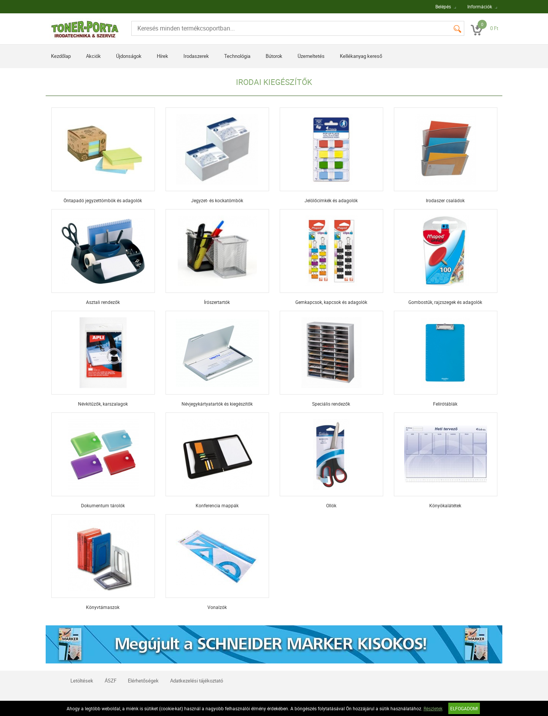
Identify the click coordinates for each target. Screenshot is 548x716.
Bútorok (274, 56)
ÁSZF (110, 680)
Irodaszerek (196, 56)
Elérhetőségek (143, 680)
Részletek (433, 708)
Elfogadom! (464, 708)
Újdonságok (129, 56)
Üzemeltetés (311, 56)
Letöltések (81, 680)
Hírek (162, 56)
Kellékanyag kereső (361, 56)
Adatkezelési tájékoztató (196, 680)
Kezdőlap (61, 56)
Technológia (237, 56)
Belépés (443, 6)
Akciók (93, 56)
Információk (479, 6)
